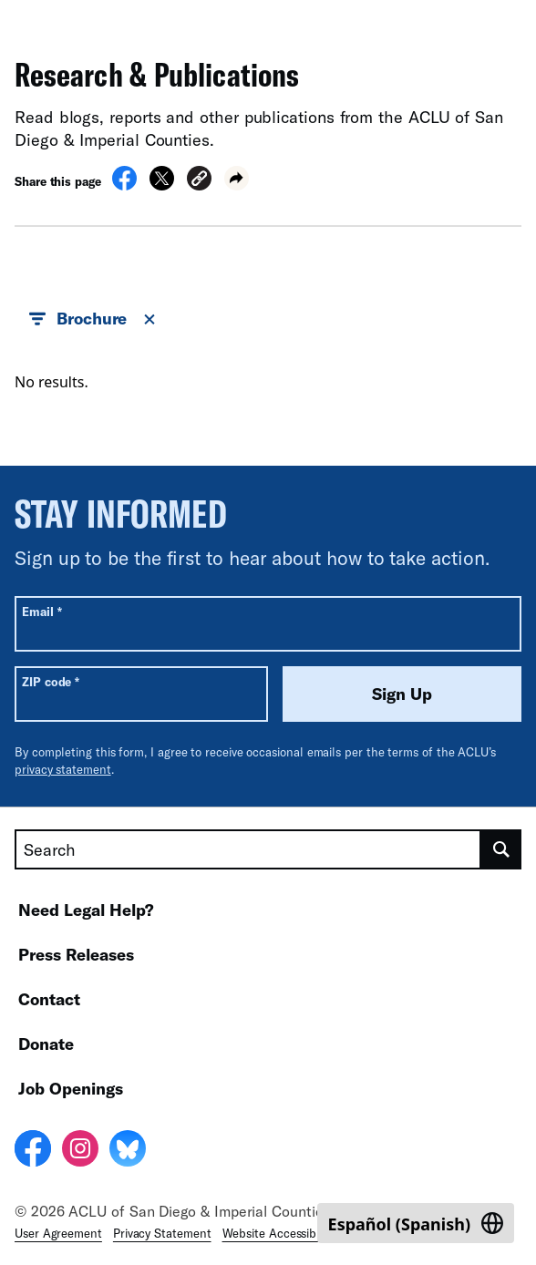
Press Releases (76, 954)
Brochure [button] (93, 319)
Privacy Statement (162, 1233)
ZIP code (50, 681)
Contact (49, 999)
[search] (501, 849)
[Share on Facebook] (124, 185)
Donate (46, 1044)
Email (41, 611)
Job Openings (70, 1088)
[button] (199, 181)
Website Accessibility (278, 1233)
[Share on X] (161, 185)
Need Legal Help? (86, 910)
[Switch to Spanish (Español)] (415, 1223)
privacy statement (63, 769)
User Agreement (58, 1233)
